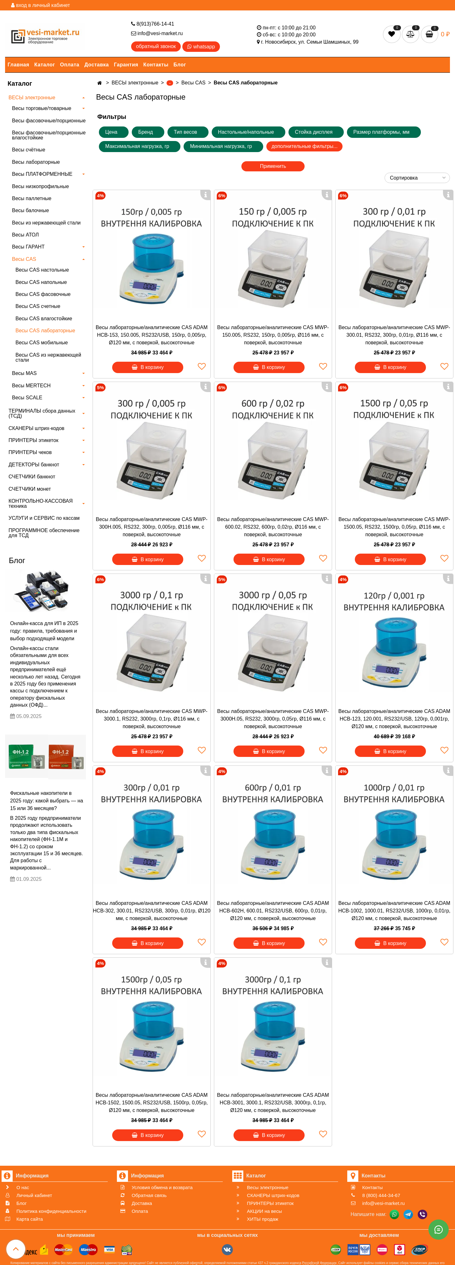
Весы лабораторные (36, 162)
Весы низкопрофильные (40, 186)
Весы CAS (24, 259)
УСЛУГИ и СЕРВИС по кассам (44, 518)
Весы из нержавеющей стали (46, 222)
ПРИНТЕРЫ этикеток (33, 440)
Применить (273, 166)
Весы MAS (24, 373)
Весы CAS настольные (42, 270)
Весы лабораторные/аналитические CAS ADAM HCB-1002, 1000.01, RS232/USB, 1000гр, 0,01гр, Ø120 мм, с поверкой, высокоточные (394, 910)
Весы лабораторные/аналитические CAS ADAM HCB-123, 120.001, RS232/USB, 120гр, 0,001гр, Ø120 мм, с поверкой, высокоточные (394, 719)
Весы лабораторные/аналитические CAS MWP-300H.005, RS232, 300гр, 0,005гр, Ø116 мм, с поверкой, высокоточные (151, 527)
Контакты (155, 64)
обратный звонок (156, 46)
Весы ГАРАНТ (28, 246)
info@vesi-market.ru (157, 33)
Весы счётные (28, 149)
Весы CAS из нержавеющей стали (48, 357)
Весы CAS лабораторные (45, 330)
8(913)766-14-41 (152, 24)
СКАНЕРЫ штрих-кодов (36, 428)
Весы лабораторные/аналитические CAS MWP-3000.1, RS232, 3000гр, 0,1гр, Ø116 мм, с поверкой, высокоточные (151, 719)
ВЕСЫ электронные (32, 97)
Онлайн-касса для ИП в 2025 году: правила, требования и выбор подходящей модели (44, 631)
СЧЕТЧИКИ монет (30, 489)
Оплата (69, 64)
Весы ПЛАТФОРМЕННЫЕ (42, 174)
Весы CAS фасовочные (42, 294)
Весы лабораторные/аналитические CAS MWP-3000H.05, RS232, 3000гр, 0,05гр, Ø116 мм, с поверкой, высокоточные (273, 719)
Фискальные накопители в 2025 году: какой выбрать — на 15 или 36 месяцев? (46, 800)
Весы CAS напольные (41, 282)
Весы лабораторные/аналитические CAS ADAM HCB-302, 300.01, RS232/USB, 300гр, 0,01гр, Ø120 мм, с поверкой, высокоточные (151, 910)
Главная (18, 64)
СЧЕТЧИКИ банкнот (32, 476)
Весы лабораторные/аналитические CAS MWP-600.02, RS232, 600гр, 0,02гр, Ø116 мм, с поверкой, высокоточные (273, 527)
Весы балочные (30, 210)
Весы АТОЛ (25, 234)
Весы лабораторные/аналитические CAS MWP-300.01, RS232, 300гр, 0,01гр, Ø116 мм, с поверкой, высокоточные (394, 335)
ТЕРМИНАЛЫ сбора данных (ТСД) (42, 413)
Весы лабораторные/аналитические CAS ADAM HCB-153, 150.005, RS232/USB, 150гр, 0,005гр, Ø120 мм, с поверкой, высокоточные (152, 335)
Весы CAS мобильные (41, 342)
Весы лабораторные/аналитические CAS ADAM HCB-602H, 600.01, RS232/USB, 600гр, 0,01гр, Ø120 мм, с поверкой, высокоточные (273, 910)
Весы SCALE (27, 397)
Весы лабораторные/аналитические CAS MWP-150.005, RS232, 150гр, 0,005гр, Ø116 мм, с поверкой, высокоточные (273, 335)
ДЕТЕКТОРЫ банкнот (34, 464)
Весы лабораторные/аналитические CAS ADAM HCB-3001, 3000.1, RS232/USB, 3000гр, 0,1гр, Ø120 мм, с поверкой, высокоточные (273, 1102)
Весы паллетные (32, 198)
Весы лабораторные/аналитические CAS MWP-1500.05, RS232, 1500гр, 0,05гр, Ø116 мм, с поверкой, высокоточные (394, 527)
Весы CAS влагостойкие (43, 318)
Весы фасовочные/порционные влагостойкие (49, 135)
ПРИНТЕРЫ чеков (30, 452)
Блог (179, 64)
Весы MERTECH (31, 385)
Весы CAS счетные (37, 306)
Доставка (96, 64)
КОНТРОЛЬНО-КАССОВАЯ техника (41, 503)
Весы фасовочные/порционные (49, 120)
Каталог (44, 64)
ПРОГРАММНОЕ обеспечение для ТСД (44, 533)
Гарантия (126, 64)
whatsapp (201, 46)
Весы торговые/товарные (41, 108)
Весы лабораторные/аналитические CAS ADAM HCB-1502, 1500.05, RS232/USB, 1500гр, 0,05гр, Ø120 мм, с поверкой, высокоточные (151, 1102)
